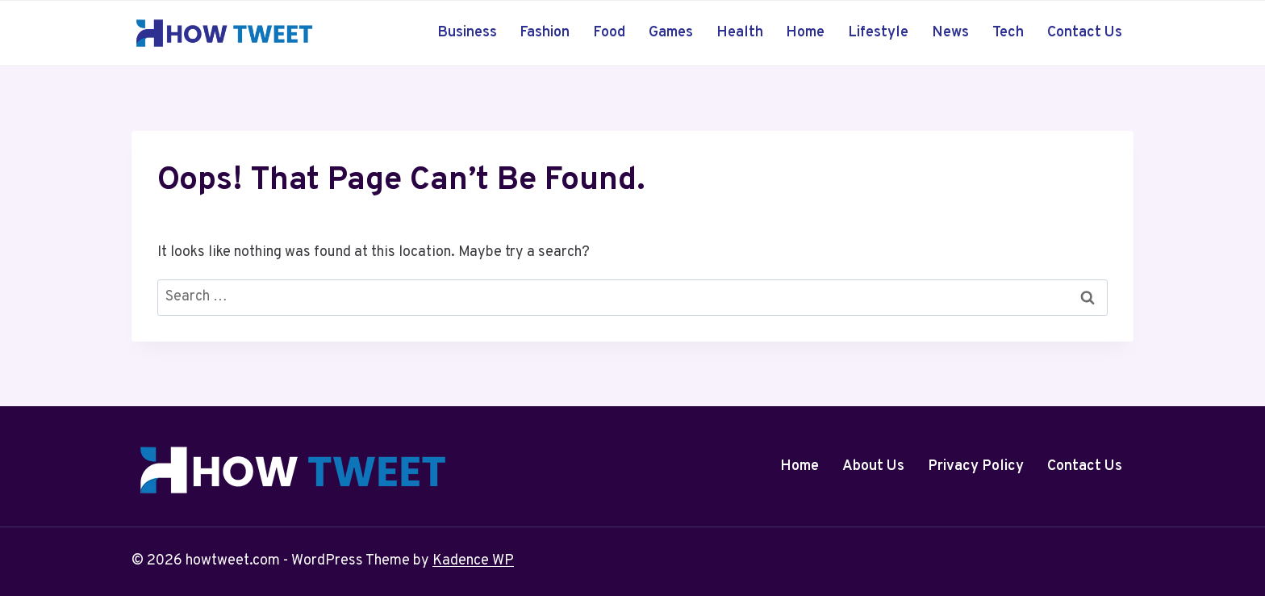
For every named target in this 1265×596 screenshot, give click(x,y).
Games (671, 32)
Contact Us (1084, 32)
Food (609, 32)
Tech (1008, 32)
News (950, 32)
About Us (873, 466)
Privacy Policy (976, 466)
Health (739, 32)
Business (467, 32)
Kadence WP (473, 561)
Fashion (545, 32)
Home (805, 32)
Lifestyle (878, 32)
